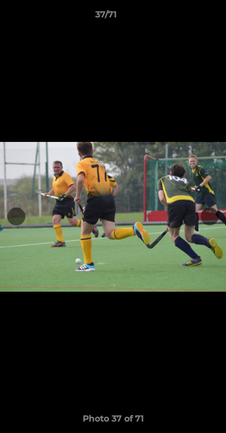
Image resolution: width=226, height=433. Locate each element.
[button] (182, 17)
